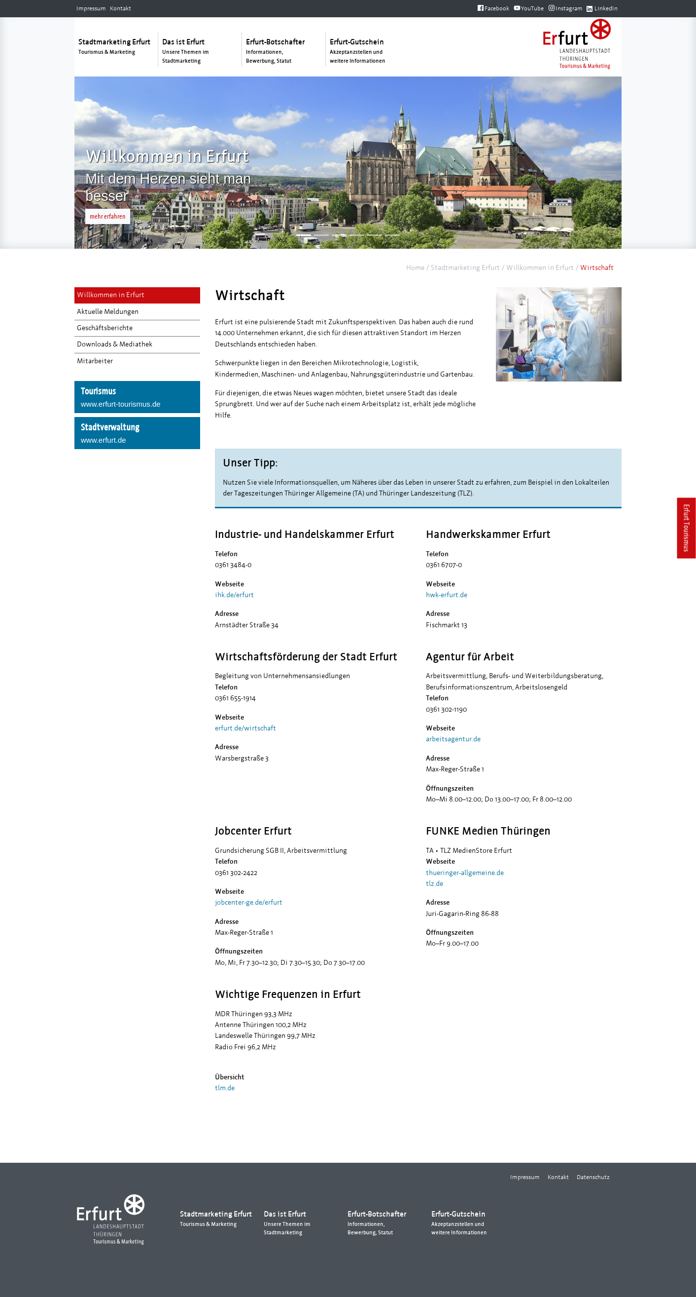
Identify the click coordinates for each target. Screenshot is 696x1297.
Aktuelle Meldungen (108, 311)
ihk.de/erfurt (234, 595)
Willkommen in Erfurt (540, 268)
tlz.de (434, 883)
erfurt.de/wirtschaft (245, 728)
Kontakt (120, 8)
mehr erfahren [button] (108, 216)
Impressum (91, 8)
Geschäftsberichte (105, 328)
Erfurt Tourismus (687, 528)
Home (415, 268)
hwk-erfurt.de (446, 595)
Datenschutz (593, 1177)
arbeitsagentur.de (453, 739)
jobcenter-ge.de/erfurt (248, 902)
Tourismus (137, 398)
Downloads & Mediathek (114, 344)
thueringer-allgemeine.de (465, 873)
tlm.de (225, 1088)
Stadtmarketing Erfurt (465, 268)
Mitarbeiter (95, 361)
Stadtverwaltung (137, 434)
